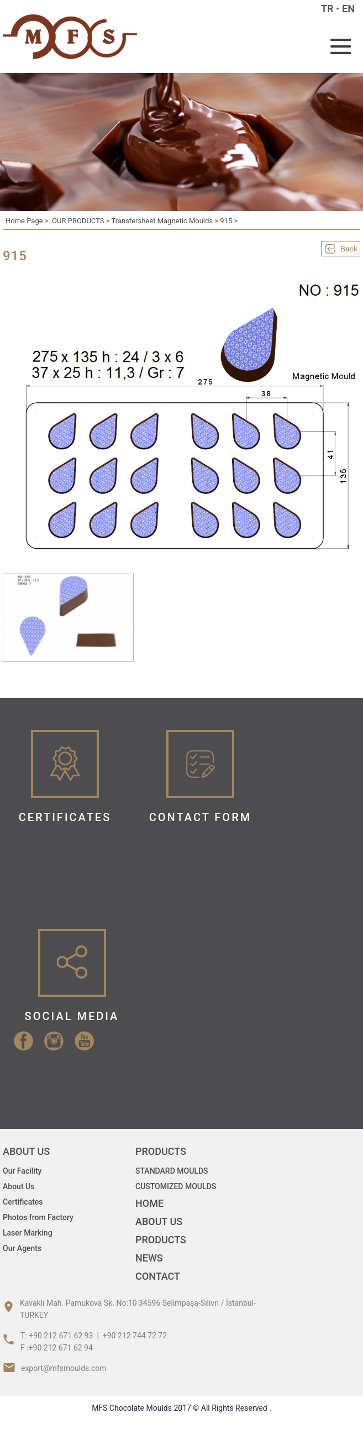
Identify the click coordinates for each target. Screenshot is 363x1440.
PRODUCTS (160, 1239)
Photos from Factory (38, 1217)
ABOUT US (158, 1221)
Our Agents (22, 1248)
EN (348, 8)
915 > (229, 221)
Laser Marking (27, 1232)
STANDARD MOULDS (171, 1170)
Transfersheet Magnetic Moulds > (165, 221)
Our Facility (22, 1170)
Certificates (23, 1201)
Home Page (24, 221)
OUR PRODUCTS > (81, 221)
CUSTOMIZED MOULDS (175, 1186)
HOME (149, 1203)
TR (327, 8)
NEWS (149, 1258)
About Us (18, 1186)
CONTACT (157, 1276)
